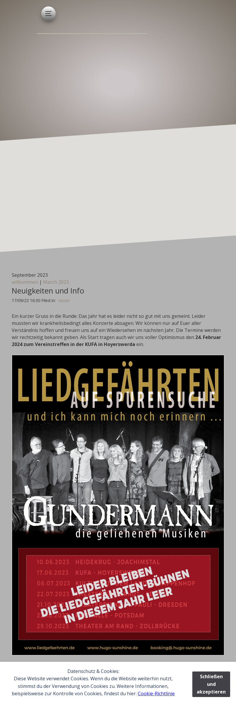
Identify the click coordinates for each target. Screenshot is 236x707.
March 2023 (56, 282)
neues (64, 300)
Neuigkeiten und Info (48, 291)
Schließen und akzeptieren (211, 684)
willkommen (25, 282)
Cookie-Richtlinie (156, 693)
